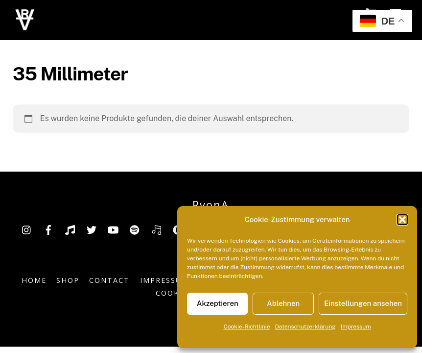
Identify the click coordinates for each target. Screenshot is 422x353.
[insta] (27, 228)
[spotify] (134, 228)
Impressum (356, 326)
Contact (109, 280)
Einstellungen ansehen (363, 303)
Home (34, 280)
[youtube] (113, 228)
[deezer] (156, 228)
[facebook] (48, 228)
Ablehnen (283, 303)
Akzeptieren (217, 303)
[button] (402, 220)
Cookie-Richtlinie (246, 326)
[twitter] (91, 228)
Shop (67, 280)
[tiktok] (70, 228)
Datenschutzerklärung (305, 326)
